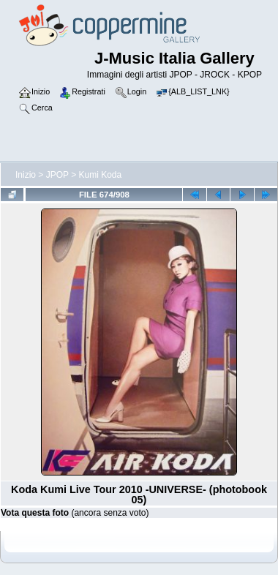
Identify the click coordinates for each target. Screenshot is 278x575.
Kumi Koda (100, 175)
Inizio (25, 175)
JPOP (57, 175)
